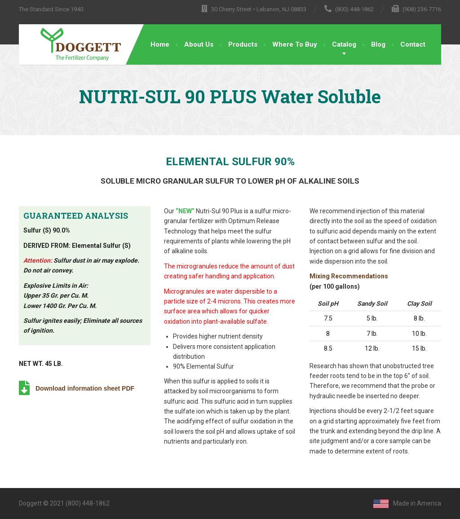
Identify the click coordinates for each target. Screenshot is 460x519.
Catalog (344, 44)
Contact (412, 44)
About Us (198, 44)
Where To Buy (294, 44)
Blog (378, 44)
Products (242, 44)
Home (159, 44)
